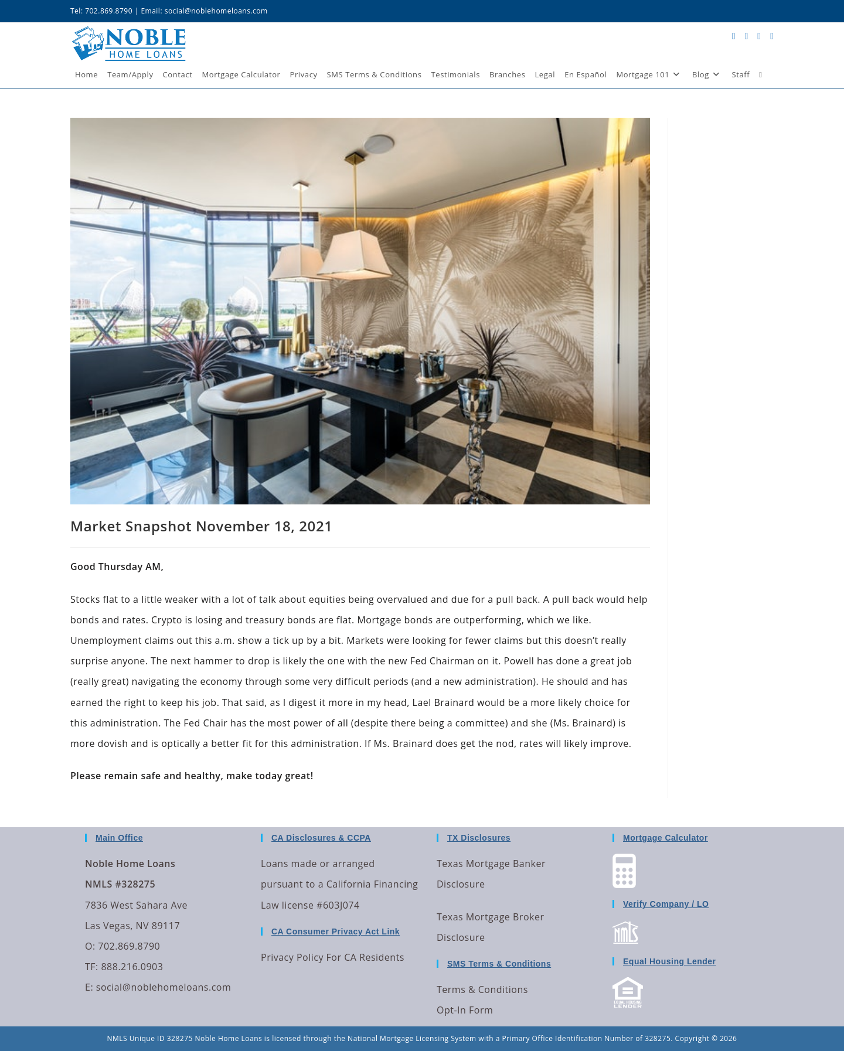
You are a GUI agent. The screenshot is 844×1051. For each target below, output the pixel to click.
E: (89, 987)
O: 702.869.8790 (122, 946)
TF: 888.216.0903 (124, 966)
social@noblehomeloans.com (216, 11)
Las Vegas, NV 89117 (132, 925)
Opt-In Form (465, 1010)
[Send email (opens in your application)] (771, 36)
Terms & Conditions (482, 989)
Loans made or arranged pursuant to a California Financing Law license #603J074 (339, 884)
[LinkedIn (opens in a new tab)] (759, 36)
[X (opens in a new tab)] (733, 36)
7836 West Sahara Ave (136, 905)
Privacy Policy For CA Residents (332, 957)
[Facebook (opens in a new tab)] (746, 36)
